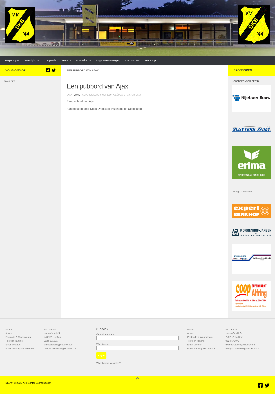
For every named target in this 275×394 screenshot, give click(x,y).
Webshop (150, 60)
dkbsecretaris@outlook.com (58, 344)
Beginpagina (12, 60)
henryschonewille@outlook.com (60, 348)
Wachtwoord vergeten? (108, 363)
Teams (64, 60)
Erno (77, 95)
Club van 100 (132, 60)
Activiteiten (82, 60)
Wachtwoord (102, 344)
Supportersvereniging (108, 60)
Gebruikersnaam (105, 334)
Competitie (50, 60)
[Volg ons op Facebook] (48, 70)
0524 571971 (51, 340)
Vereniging (30, 60)
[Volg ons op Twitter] (54, 70)
